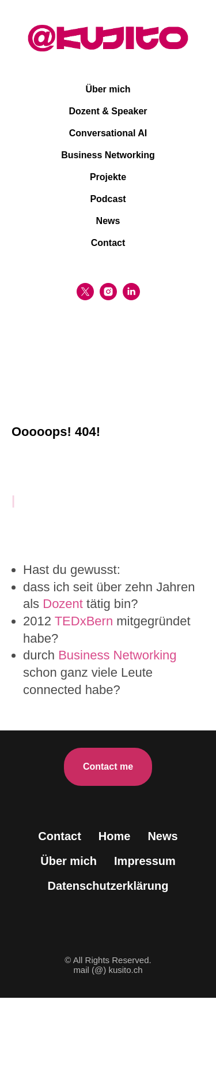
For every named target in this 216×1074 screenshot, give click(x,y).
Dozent (63, 603)
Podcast (108, 199)
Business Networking (108, 155)
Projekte (108, 177)
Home (114, 836)
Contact (108, 243)
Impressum (145, 861)
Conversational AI (108, 133)
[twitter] (85, 291)
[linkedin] (131, 291)
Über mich (107, 89)
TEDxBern (84, 621)
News (108, 221)
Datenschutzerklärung (107, 885)
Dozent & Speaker (108, 111)
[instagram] (108, 291)
